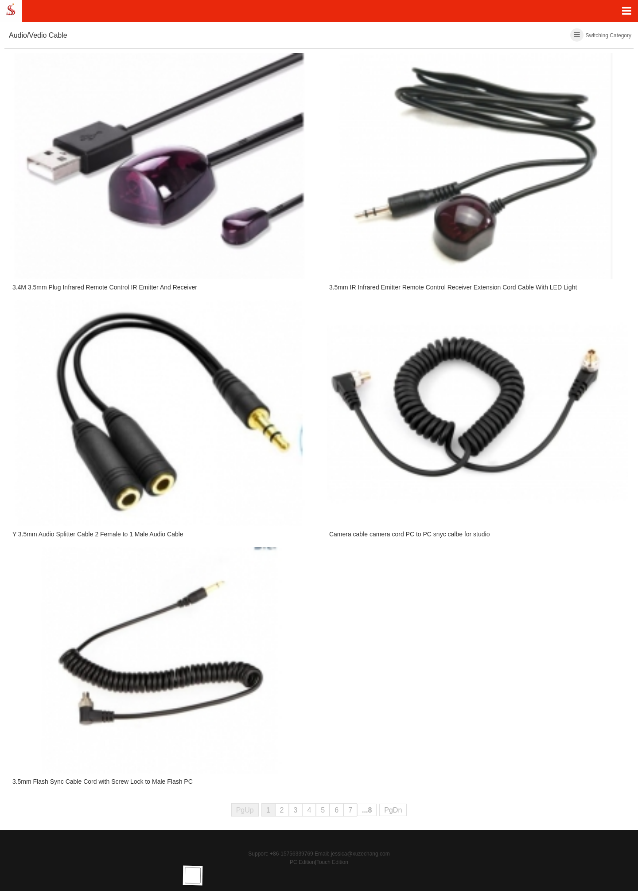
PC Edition (302, 862)
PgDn (393, 810)
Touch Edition (332, 862)
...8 (367, 810)
